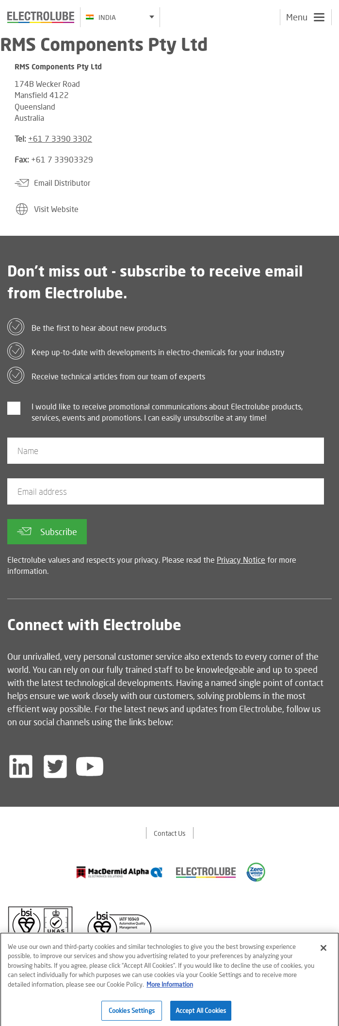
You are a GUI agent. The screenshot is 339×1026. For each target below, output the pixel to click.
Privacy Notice (241, 559)
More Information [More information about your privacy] (169, 987)
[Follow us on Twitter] (55, 766)
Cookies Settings (132, 1013)
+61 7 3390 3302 (60, 138)
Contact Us (170, 833)
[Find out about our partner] (119, 872)
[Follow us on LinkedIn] (20, 766)
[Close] (323, 950)
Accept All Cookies (201, 1013)
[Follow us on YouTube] (89, 766)
